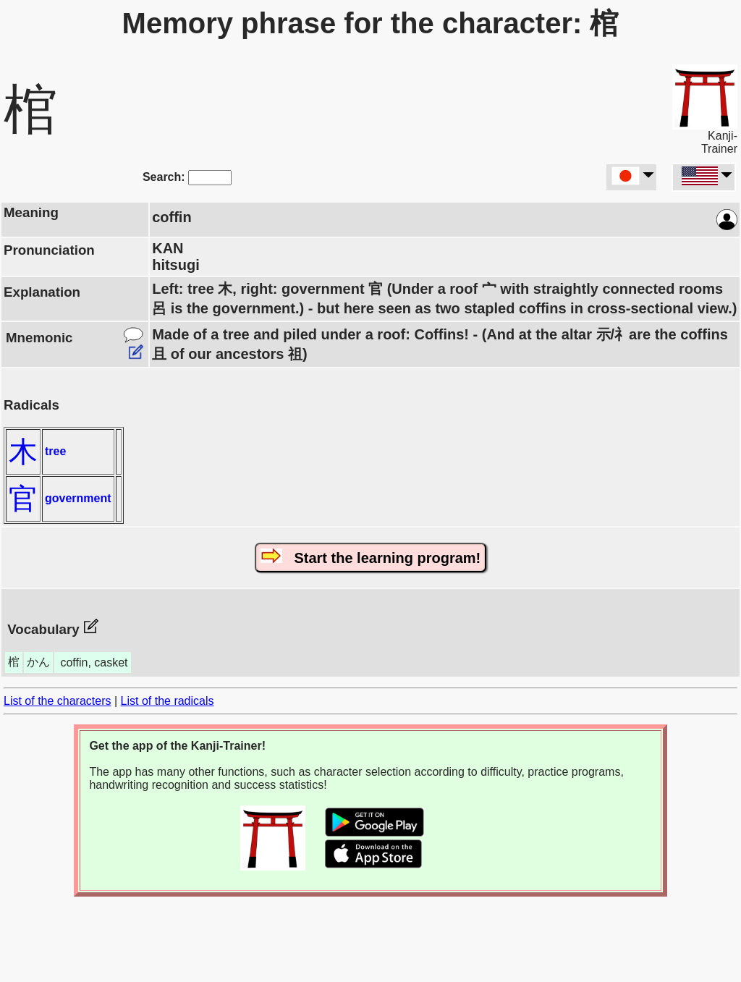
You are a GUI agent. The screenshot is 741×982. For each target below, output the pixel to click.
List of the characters (57, 701)
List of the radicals (167, 701)
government (78, 498)
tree (55, 451)
